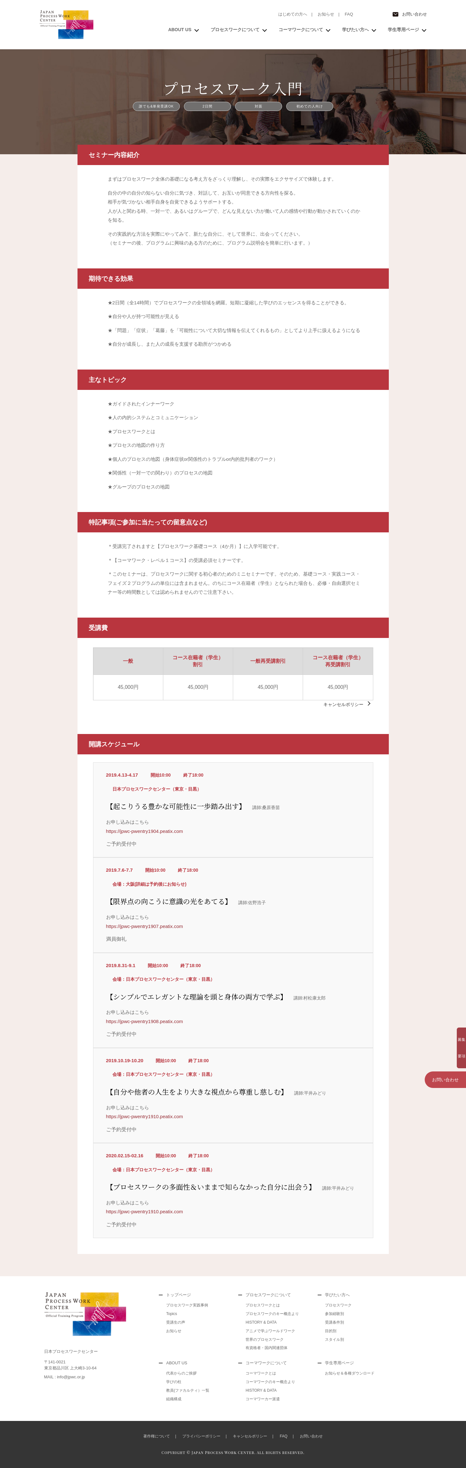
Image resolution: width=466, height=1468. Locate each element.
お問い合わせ (414, 14)
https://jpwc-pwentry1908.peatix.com (144, 1021)
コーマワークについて (301, 29)
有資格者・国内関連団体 (266, 1348)
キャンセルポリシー (343, 704)
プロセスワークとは (263, 1305)
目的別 (330, 1331)
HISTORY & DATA (261, 1322)
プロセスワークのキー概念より (272, 1314)
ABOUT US (179, 29)
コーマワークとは (261, 1373)
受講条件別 (334, 1322)
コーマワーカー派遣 (263, 1399)
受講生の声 (175, 1322)
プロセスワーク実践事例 (187, 1305)
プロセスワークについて (235, 29)
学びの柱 (173, 1382)
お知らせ (326, 14)
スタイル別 (334, 1339)
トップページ (178, 1294)
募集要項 (445, 1035)
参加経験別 (334, 1314)
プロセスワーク (338, 1305)
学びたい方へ (355, 29)
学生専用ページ (403, 29)
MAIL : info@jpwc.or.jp (64, 1377)
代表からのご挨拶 (181, 1373)
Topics (171, 1314)
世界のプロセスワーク (265, 1339)
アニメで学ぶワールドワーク (270, 1331)
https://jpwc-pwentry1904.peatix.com (144, 831)
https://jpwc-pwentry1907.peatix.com (144, 926)
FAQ (349, 14)
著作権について (156, 1436)
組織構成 (173, 1399)
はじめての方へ (292, 14)
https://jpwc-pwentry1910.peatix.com (144, 1116)
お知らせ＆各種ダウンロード (350, 1373)
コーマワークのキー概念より (270, 1382)
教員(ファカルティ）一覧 (187, 1390)
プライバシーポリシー (201, 1436)
